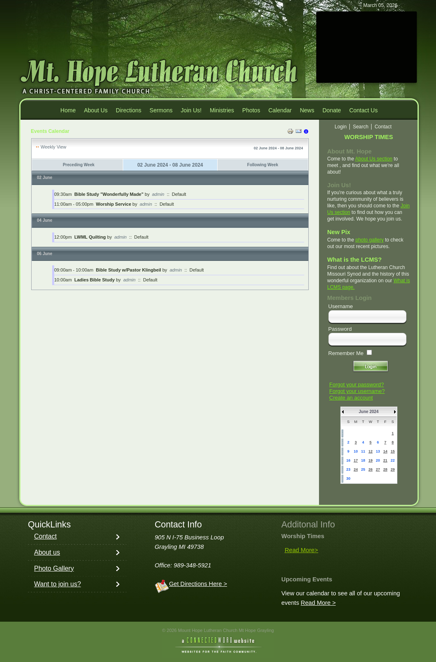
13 (378, 451)
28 (385, 469)
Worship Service (113, 204)
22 (392, 460)
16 (348, 460)
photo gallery (370, 240)
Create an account (351, 398)
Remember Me (346, 353)
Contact (45, 536)
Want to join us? (57, 584)
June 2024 (369, 411)
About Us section (373, 159)
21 (385, 460)
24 (355, 469)
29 (392, 469)
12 (370, 451)
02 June (44, 177)
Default (179, 194)
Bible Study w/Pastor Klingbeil (128, 269)
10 (355, 451)
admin (158, 194)
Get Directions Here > (198, 584)
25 (363, 469)
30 (348, 478)
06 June (44, 253)
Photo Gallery (54, 568)
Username (340, 306)
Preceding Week (78, 165)
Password (340, 329)
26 (370, 469)
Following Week (262, 165)
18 (363, 460)
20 (378, 460)
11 (363, 451)
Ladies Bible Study (94, 279)
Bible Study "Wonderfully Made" (109, 194)
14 (385, 451)
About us (47, 552)
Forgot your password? (356, 384)
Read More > (318, 602)
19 (370, 460)
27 (378, 469)
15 (392, 451)
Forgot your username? (357, 391)
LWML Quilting (90, 237)
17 (355, 460)
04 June (44, 220)
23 (348, 469)
